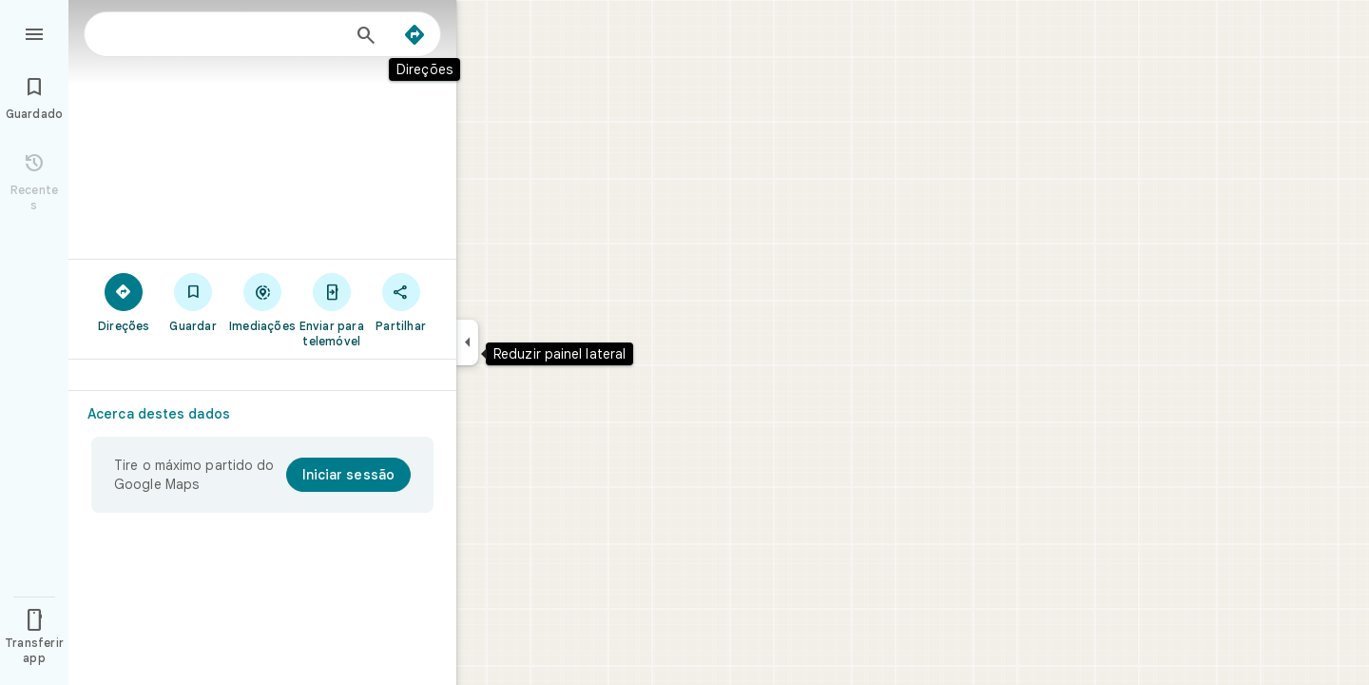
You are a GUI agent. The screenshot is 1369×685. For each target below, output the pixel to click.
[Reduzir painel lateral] (467, 342)
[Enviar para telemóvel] (331, 309)
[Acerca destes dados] (166, 414)
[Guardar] (193, 301)
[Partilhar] (400, 301)
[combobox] (223, 34)
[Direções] (414, 35)
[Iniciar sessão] (348, 475)
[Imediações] (263, 301)
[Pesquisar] (366, 37)
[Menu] (34, 32)
